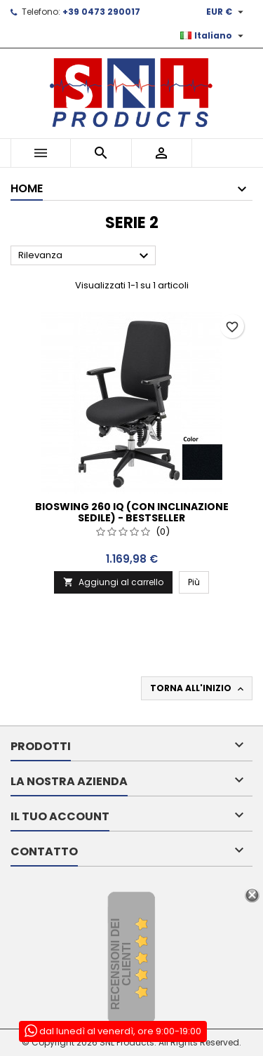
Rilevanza (85, 256)
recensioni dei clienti (121, 964)
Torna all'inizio (198, 688)
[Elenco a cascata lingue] (213, 36)
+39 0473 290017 (101, 12)
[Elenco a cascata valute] (226, 12)
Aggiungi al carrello (113, 582)
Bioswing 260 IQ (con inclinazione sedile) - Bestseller (132, 512)
